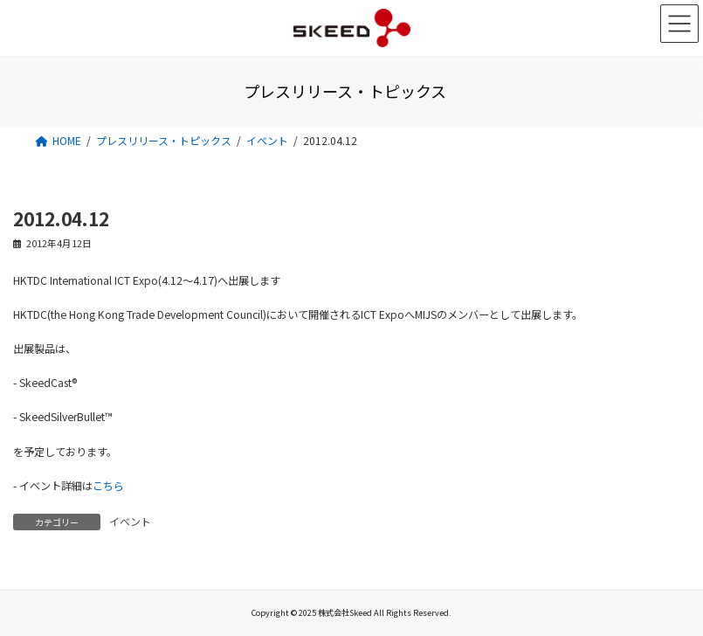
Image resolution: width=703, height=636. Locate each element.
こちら (108, 486)
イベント (130, 521)
